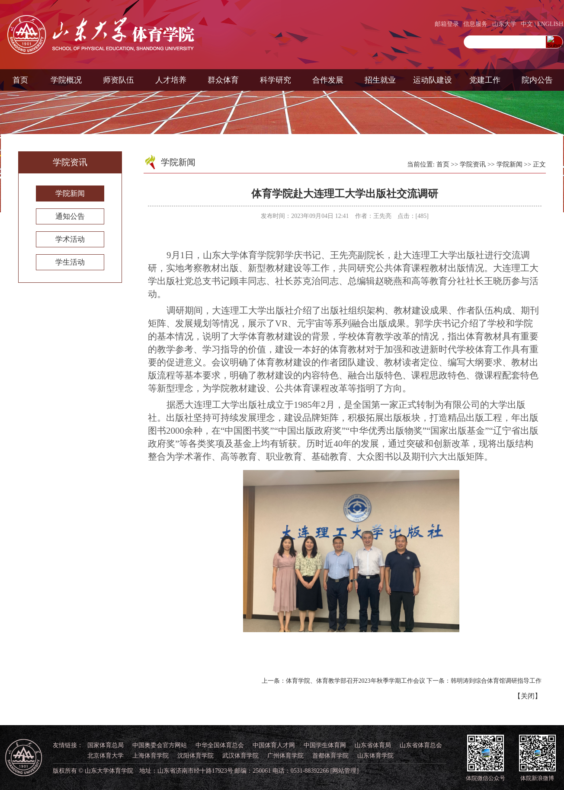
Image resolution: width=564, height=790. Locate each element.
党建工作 (484, 80)
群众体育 (223, 80)
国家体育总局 (105, 745)
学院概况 (66, 80)
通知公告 (70, 216)
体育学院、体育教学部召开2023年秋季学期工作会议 (355, 681)
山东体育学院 (375, 755)
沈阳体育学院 (195, 755)
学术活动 (70, 239)
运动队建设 (432, 80)
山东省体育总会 (421, 745)
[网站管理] (344, 771)
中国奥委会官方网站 (159, 745)
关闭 (528, 696)
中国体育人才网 (274, 745)
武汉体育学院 (240, 755)
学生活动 (70, 262)
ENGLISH (550, 24)
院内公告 (537, 80)
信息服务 (475, 24)
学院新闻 (70, 193)
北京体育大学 (105, 755)
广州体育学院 (285, 755)
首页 (20, 80)
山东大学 (504, 24)
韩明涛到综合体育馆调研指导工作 (496, 681)
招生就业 (380, 80)
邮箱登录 (447, 24)
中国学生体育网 (325, 745)
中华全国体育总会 (219, 745)
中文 (527, 24)
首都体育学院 (330, 755)
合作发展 (327, 80)
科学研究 (275, 80)
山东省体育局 (373, 745)
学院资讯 (473, 164)
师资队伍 (118, 80)
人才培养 (170, 80)
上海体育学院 (150, 755)
